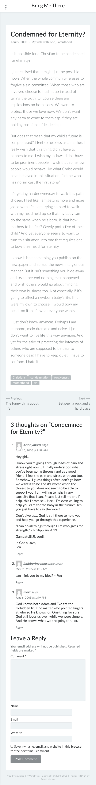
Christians (19, 377)
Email (14, 719)
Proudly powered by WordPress (23, 776)
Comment (18, 656)
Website (16, 733)
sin (35, 382)
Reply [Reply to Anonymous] (19, 554)
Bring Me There (48, 5)
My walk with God (43, 42)
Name (15, 706)
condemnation (39, 377)
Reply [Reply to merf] (19, 627)
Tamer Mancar (48, 779)
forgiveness (61, 377)
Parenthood (64, 42)
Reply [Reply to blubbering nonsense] (19, 582)
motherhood (21, 382)
